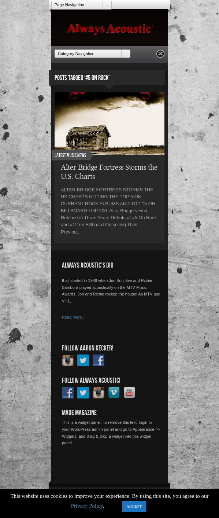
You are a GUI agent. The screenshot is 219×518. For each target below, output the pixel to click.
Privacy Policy (87, 506)
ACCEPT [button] (134, 506)
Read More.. (73, 317)
